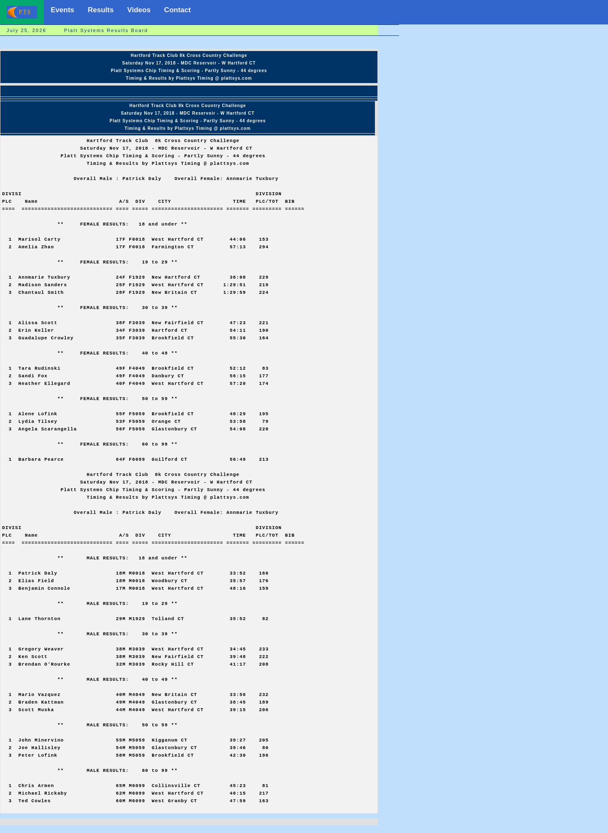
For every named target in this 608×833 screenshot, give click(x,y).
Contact (177, 10)
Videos (138, 10)
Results (101, 10)
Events (62, 10)
